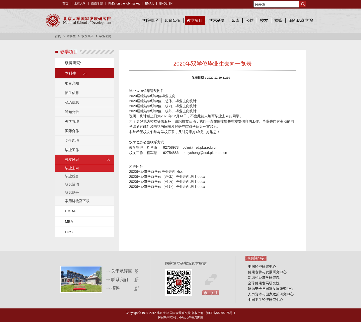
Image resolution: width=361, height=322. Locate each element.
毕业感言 (72, 176)
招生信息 (72, 93)
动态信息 (72, 102)
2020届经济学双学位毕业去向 (152, 96)
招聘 (115, 288)
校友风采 (87, 36)
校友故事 (72, 192)
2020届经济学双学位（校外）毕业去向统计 (163, 111)
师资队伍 (172, 20)
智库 (235, 20)
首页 (65, 3)
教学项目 (195, 20)
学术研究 (217, 20)
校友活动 (72, 184)
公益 (250, 20)
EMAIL (149, 3)
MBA (69, 221)
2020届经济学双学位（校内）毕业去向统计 (163, 106)
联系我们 (119, 279)
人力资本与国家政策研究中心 (271, 294)
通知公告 (72, 112)
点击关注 (211, 293)
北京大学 (80, 3)
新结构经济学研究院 (264, 278)
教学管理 (72, 121)
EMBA (70, 211)
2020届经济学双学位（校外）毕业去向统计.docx (167, 187)
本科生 (71, 36)
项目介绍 (72, 83)
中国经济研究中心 (262, 266)
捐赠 (278, 20)
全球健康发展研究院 (264, 283)
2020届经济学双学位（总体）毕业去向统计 (163, 101)
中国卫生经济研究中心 (265, 300)
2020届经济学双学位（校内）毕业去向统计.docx (167, 182)
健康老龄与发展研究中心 (267, 272)
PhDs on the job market (124, 3)
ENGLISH (165, 3)
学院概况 (150, 20)
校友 (264, 20)
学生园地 (72, 140)
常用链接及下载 (77, 201)
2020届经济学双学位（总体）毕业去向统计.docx (167, 177)
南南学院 (97, 3)
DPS (69, 232)
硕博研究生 (74, 63)
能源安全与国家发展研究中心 (271, 289)
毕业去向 (72, 168)
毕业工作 (72, 150)
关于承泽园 (121, 271)
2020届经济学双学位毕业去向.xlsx (156, 172)
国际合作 (72, 131)
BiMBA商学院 (301, 20)
